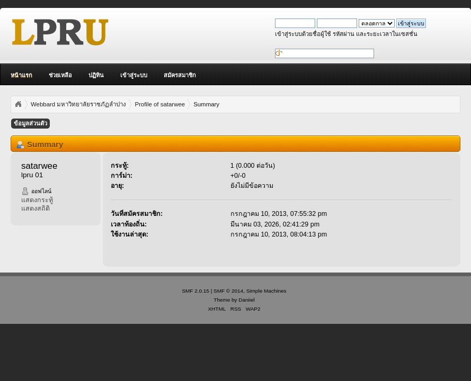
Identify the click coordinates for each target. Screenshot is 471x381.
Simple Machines (266, 291)
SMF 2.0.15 (195, 291)
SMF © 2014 (228, 291)
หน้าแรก (21, 75)
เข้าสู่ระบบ (133, 75)
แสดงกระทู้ (37, 200)
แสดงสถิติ (35, 208)
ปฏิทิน (96, 75)
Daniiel (246, 300)
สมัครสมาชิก (180, 75)
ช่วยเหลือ (60, 75)
